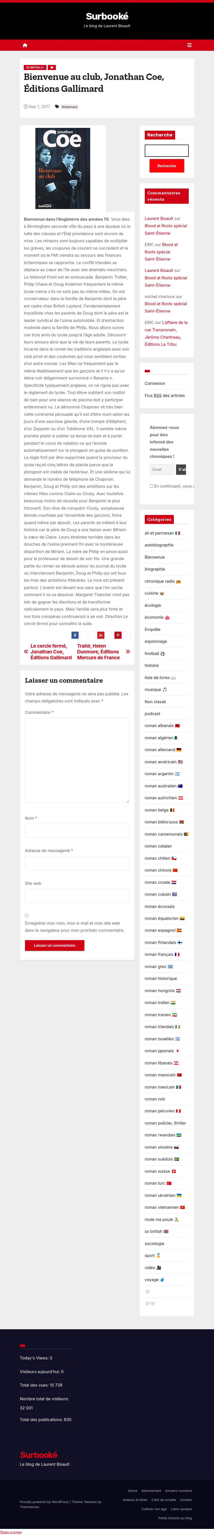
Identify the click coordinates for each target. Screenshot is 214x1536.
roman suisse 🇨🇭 (160, 1171)
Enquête (152, 629)
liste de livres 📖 (160, 677)
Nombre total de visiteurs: (45, 1398)
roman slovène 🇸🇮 (162, 1147)
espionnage (156, 641)
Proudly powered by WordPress (45, 1502)
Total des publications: (42, 1419)
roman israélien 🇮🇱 (162, 1038)
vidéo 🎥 (153, 1267)
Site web (33, 883)
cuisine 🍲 (154, 593)
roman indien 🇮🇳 (160, 1002)
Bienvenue (155, 557)
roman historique (161, 978)
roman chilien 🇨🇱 (161, 858)
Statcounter (11, 1532)
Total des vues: (35, 1385)
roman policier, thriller (165, 1123)
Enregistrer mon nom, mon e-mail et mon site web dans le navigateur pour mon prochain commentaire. (75, 927)
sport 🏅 (153, 1255)
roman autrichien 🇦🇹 (164, 797)
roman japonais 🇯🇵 (162, 1050)
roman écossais (160, 906)
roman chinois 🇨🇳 (161, 870)
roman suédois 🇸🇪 (162, 1159)
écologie (153, 605)
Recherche (160, 135)
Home (132, 1491)
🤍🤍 (150, 1303)
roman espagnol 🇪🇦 (163, 930)
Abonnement (151, 1491)
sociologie (154, 1243)
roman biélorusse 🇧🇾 (164, 821)
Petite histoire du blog (175, 1518)
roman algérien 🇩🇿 (162, 737)
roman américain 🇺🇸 (164, 761)
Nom (31, 818)
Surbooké (107, 16)
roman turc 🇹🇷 (158, 1183)
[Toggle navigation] (189, 45)
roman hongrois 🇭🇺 (163, 990)
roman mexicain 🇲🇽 (163, 1087)
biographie (155, 569)
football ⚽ (155, 653)
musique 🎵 (156, 689)
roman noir (155, 1098)
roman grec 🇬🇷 (159, 966)
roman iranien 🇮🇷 (161, 1014)
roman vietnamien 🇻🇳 (165, 1207)
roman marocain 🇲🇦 (163, 1074)
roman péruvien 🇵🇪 (163, 1110)
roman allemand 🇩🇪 (163, 749)
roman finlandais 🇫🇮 (163, 942)
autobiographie (159, 544)
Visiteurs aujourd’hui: (40, 1371)
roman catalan (158, 846)
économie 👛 (157, 617)
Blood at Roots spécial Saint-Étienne (161, 252)
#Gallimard (69, 107)
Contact (186, 1500)
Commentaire (39, 712)
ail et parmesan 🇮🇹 (162, 533)
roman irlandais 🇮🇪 (162, 1026)
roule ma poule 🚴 (162, 1219)
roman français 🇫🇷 (162, 954)
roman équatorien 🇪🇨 (165, 918)
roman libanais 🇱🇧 (162, 1062)
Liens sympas (181, 1509)
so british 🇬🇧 (35, 67)
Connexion (155, 383)
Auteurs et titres (135, 1500)
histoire (152, 665)
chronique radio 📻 (163, 581)
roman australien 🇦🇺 (164, 785)
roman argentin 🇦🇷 (162, 773)
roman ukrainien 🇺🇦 (163, 1195)
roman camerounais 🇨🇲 (167, 834)
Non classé (155, 701)
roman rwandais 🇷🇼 (163, 1134)
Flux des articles (165, 395)
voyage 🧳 (155, 1279)
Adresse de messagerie (49, 850)
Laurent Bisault (159, 218)
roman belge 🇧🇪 (160, 810)
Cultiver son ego (154, 1509)
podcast (152, 713)
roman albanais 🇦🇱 (162, 725)
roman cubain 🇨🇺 (161, 894)
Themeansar (29, 1507)
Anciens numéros (178, 1491)
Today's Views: (35, 1357)
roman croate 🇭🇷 (160, 882)
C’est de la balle (163, 1500)
